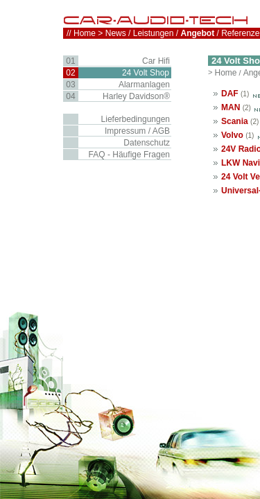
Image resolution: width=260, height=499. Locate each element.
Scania (234, 121)
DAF (230, 93)
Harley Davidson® (136, 96)
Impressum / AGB (137, 131)
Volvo (232, 135)
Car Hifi (156, 61)
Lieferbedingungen (135, 119)
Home (225, 73)
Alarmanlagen (144, 84)
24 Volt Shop (145, 73)
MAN (230, 107)
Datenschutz (146, 143)
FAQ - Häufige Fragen (129, 154)
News (115, 33)
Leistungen (153, 33)
